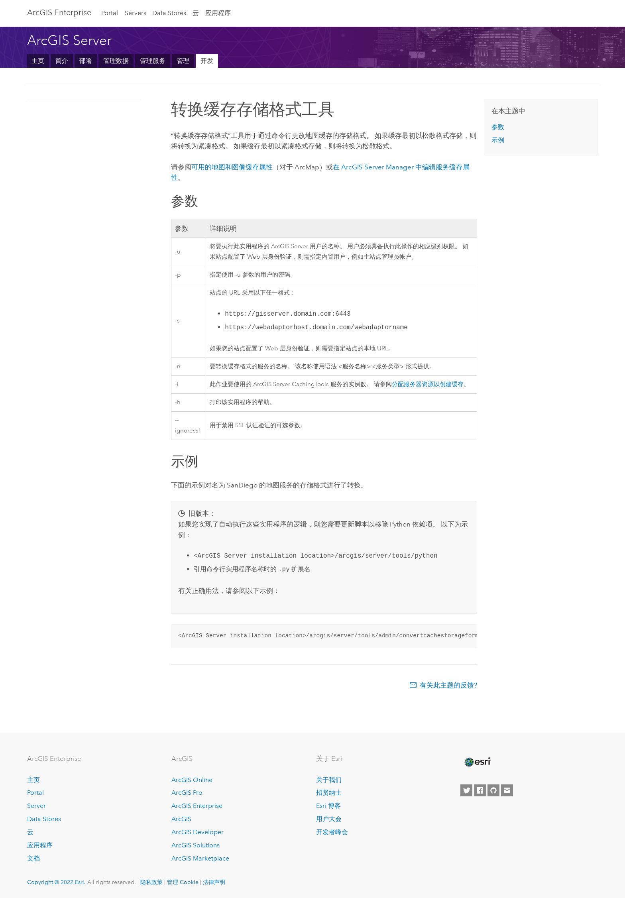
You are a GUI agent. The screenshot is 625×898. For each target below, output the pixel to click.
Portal (109, 13)
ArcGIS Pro (186, 792)
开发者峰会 (332, 832)
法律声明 (214, 882)
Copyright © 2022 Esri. (56, 882)
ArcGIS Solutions (195, 845)
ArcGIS (181, 819)
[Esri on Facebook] (480, 790)
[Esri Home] (477, 762)
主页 (37, 61)
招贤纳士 (329, 792)
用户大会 (329, 819)
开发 (206, 61)
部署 (85, 61)
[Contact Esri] (507, 790)
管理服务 (152, 61)
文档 (33, 858)
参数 (497, 127)
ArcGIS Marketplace (200, 858)
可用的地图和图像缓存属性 (232, 167)
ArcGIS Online (191, 780)
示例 (497, 140)
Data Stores (169, 13)
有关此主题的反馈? (448, 685)
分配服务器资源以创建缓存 (428, 384)
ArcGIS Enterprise (59, 12)
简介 (61, 61)
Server (36, 806)
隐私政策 (151, 882)
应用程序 (218, 13)
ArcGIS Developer (197, 832)
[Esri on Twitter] (466, 790)
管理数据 (116, 61)
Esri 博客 (328, 806)
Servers (135, 13)
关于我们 (329, 780)
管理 (183, 61)
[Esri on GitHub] (493, 790)
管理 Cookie (183, 882)
